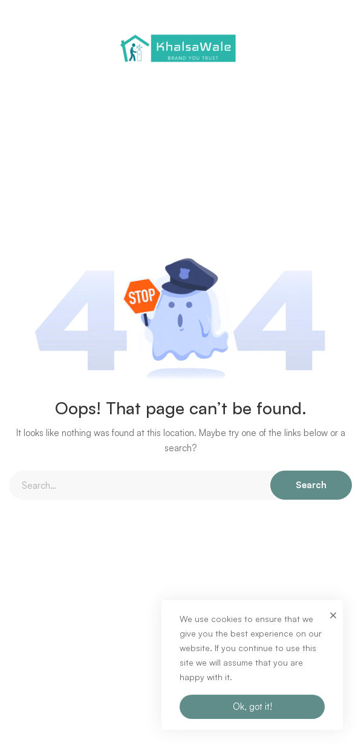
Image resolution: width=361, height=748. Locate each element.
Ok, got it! (252, 706)
